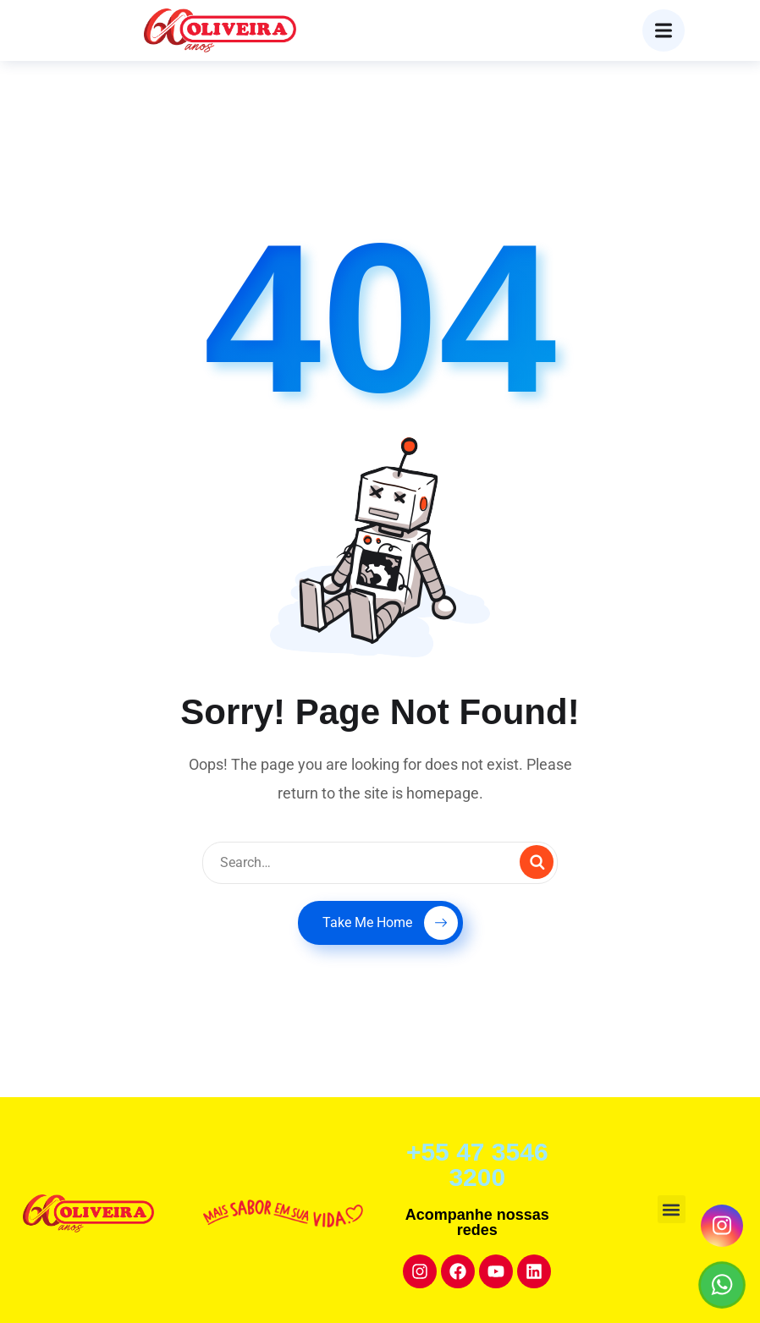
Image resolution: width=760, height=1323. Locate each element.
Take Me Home (390, 923)
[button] (672, 1209)
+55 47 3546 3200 (477, 1164)
